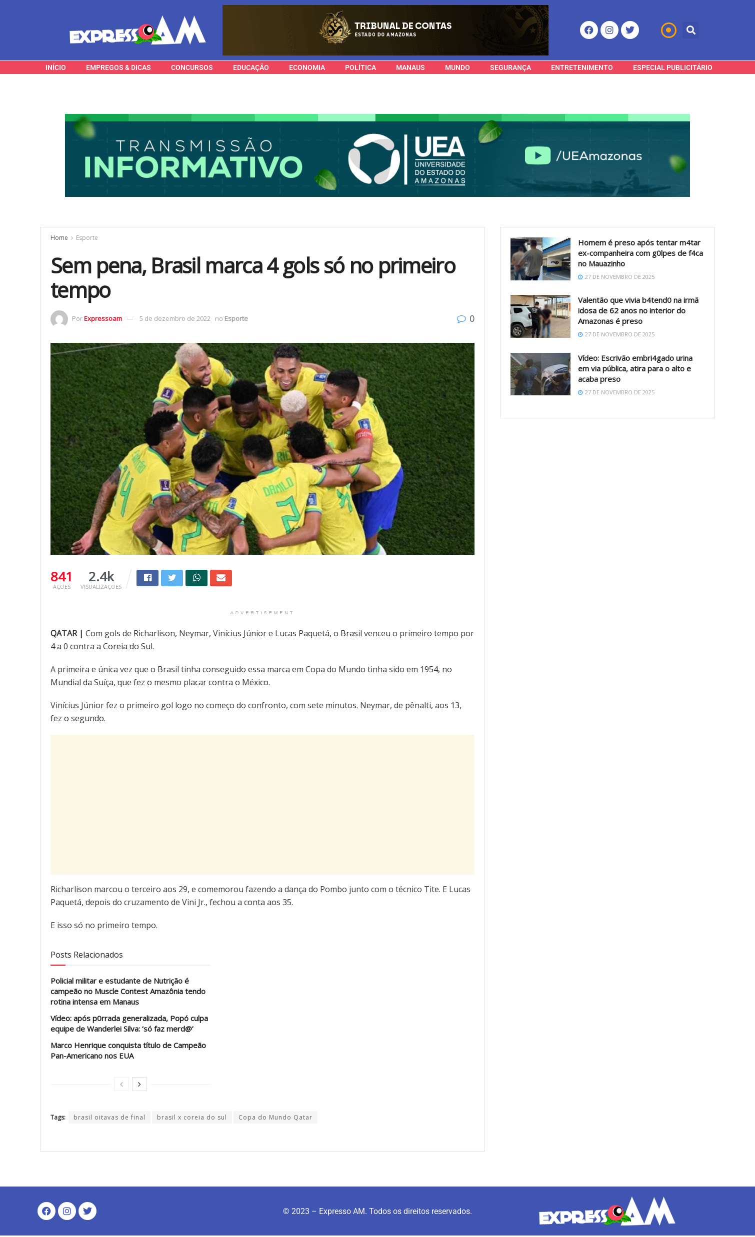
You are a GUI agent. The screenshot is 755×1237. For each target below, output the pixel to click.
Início (56, 67)
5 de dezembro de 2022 (175, 318)
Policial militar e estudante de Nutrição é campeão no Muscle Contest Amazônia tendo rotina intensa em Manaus (128, 992)
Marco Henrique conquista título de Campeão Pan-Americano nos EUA (128, 1052)
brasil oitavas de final (110, 1119)
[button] (690, 30)
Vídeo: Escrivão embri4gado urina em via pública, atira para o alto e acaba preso (635, 368)
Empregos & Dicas (118, 67)
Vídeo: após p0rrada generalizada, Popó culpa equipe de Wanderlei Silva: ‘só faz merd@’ (129, 1025)
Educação (251, 67)
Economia (307, 67)
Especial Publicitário (672, 67)
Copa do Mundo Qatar (275, 1119)
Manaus (410, 67)
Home (59, 237)
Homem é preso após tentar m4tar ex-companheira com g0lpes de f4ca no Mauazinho (640, 252)
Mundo (457, 67)
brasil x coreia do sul (192, 1119)
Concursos (192, 67)
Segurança (510, 67)
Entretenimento (582, 67)
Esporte (87, 237)
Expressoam (103, 318)
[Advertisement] (262, 806)
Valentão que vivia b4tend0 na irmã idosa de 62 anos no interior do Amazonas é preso (638, 310)
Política (360, 67)
